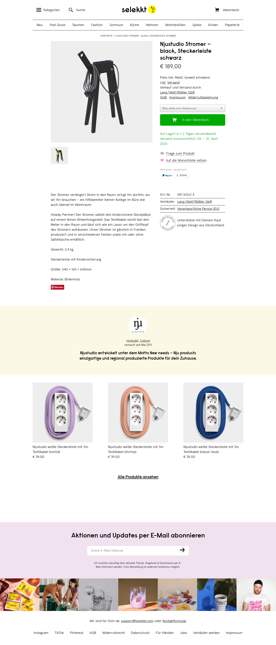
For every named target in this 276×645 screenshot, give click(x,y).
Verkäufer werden (206, 633)
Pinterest (76, 633)
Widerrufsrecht (113, 633)
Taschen (78, 25)
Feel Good (57, 25)
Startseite (106, 36)
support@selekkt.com (137, 621)
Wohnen (152, 25)
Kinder (213, 25)
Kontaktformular (174, 621)
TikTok (59, 633)
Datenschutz (140, 633)
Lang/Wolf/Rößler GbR (177, 92)
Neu (40, 25)
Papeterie (232, 25)
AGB (93, 633)
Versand (173, 82)
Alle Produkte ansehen (138, 477)
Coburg (145, 340)
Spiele (196, 25)
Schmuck (116, 25)
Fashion (97, 25)
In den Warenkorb (195, 120)
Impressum (234, 633)
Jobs (183, 633)
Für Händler (165, 633)
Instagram (41, 633)
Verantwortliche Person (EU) (198, 209)
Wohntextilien (175, 25)
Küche (134, 25)
